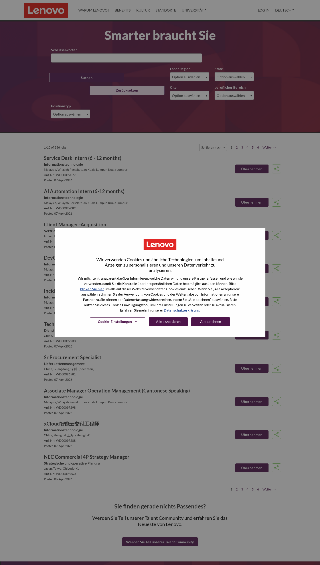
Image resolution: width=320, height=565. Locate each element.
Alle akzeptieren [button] (168, 321)
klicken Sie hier (92, 289)
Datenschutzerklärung (182, 310)
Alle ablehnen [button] (210, 321)
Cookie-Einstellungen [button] (115, 321)
